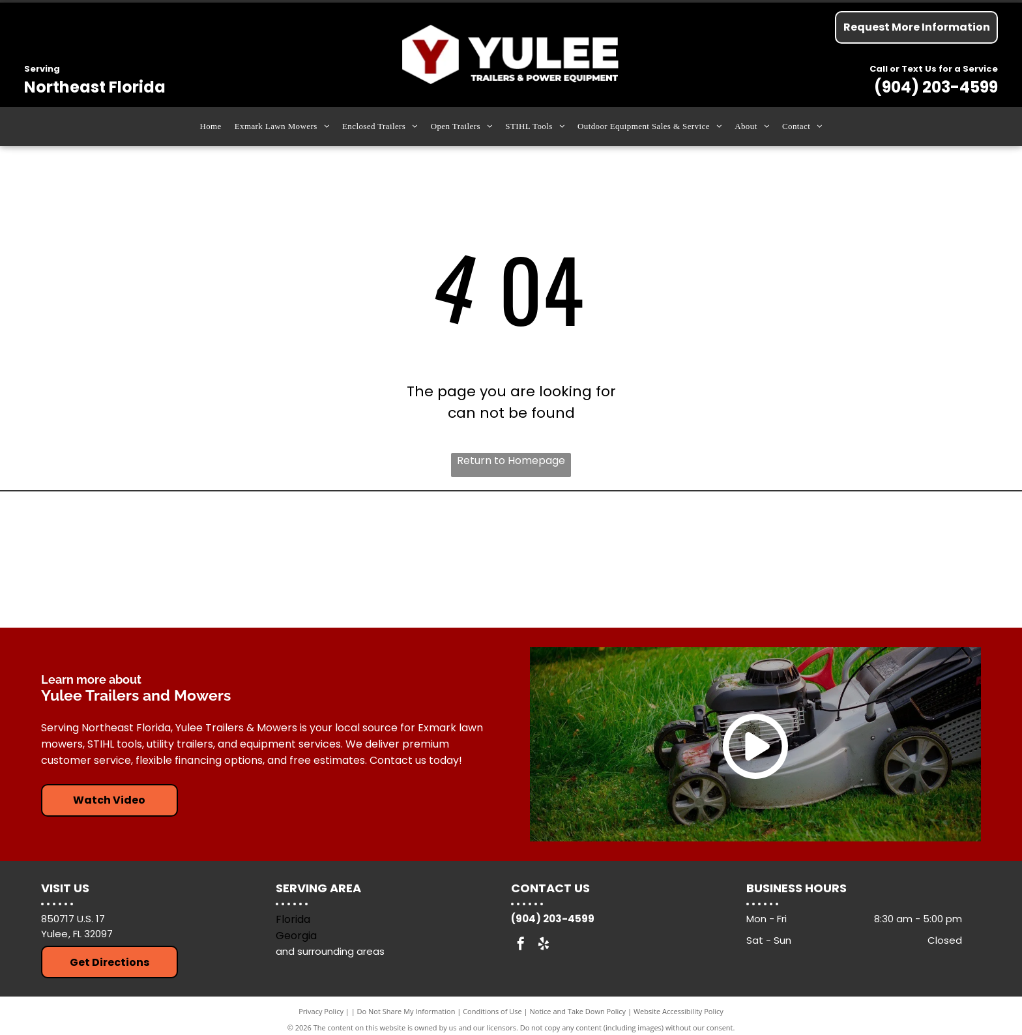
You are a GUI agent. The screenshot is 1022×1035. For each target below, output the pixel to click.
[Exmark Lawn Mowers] (628, 560)
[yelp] (543, 945)
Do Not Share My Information (406, 1011)
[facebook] (521, 945)
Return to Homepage (511, 460)
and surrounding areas (330, 951)
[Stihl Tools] (393, 560)
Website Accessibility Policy (678, 1011)
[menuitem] (210, 126)
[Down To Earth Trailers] (864, 560)
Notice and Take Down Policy (578, 1011)
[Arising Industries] (158, 560)
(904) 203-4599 (936, 87)
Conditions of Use (492, 1011)
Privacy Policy (321, 1011)
